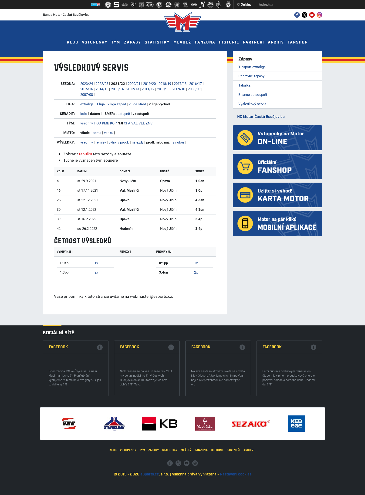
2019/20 (149, 83)
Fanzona (205, 42)
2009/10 (178, 89)
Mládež (182, 42)
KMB (105, 123)
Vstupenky (95, 42)
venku (108, 132)
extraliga (87, 104)
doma (96, 132)
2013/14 (117, 89)
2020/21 (134, 83)
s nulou (178, 142)
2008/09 (194, 89)
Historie (229, 42)
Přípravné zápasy (251, 76)
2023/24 (86, 83)
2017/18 (180, 83)
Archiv (276, 42)
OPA (127, 123)
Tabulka (244, 85)
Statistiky (157, 42)
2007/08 (86, 94)
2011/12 (148, 89)
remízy (101, 142)
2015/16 (86, 89)
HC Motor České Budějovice (261, 116)
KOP (113, 123)
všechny (86, 123)
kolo (83, 113)
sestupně (123, 113)
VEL (142, 123)
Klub (72, 42)
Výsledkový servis (252, 103)
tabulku (85, 154)
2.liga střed (137, 104)
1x (96, 263)
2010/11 (163, 89)
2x (96, 272)
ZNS (149, 123)
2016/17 (195, 83)
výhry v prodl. (119, 142)
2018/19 (165, 83)
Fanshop (298, 42)
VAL (134, 123)
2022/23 (102, 83)
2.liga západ (117, 104)
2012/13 (132, 89)
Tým (115, 42)
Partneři (253, 42)
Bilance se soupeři (252, 94)
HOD (97, 123)
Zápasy (132, 42)
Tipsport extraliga (252, 66)
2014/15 (102, 89)
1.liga (100, 104)
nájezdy (137, 142)
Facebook (58, 420)
